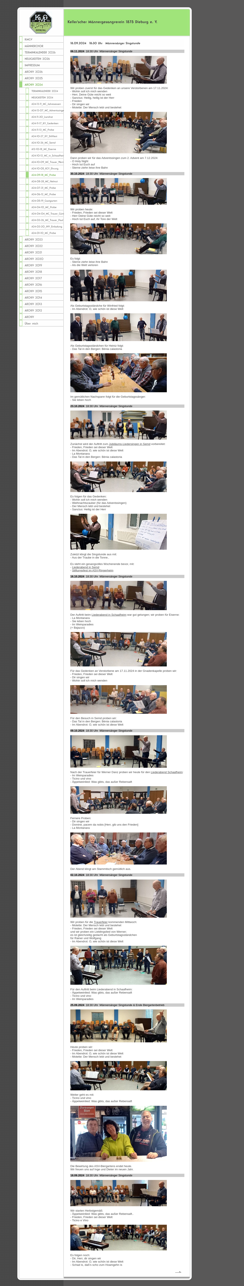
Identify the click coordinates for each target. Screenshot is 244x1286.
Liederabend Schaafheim (166, 772)
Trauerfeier (101, 922)
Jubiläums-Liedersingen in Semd (129, 444)
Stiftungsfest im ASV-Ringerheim (92, 570)
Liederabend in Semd (85, 567)
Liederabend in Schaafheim (109, 614)
